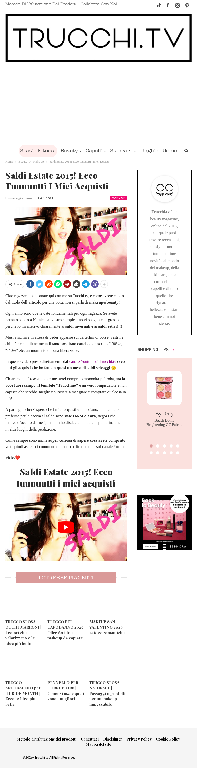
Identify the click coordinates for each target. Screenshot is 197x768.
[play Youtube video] (66, 527)
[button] (151, 446)
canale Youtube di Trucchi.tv (92, 361)
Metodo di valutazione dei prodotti (41, 4)
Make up (118, 197)
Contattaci (90, 739)
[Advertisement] (98, 103)
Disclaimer (112, 739)
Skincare (132, 151)
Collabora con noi (99, 4)
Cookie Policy (168, 739)
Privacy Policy (139, 739)
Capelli (103, 151)
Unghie (161, 151)
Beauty (77, 151)
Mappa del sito (98, 744)
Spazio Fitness (45, 151)
